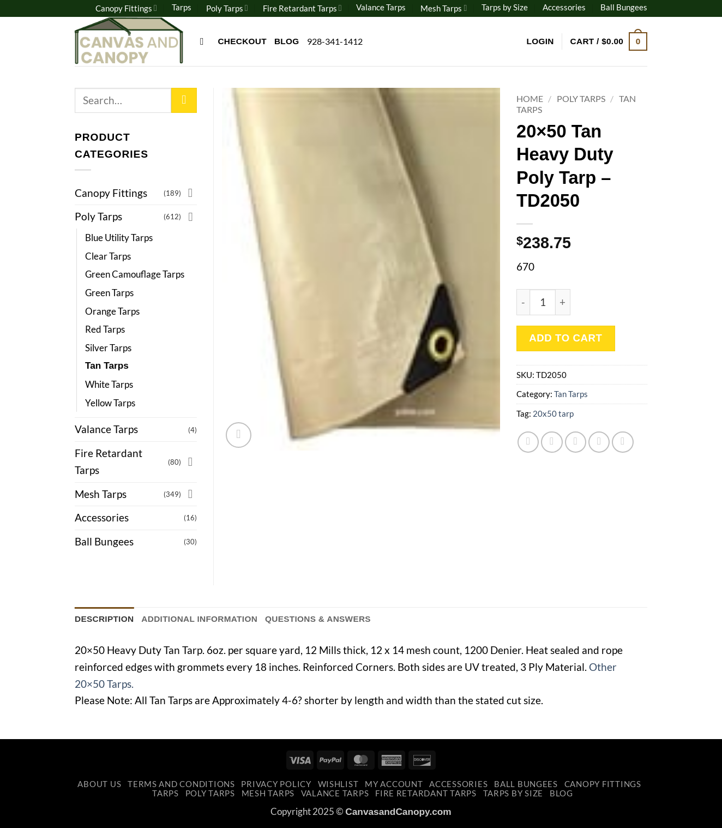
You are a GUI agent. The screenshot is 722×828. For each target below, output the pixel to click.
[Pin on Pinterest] (599, 442)
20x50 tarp (553, 413)
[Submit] (184, 100)
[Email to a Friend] (576, 442)
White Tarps (109, 384)
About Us (99, 784)
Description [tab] (104, 618)
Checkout (242, 41)
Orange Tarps (112, 311)
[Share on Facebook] (528, 442)
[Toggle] (190, 193)
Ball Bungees (623, 7)
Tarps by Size (505, 7)
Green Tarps (109, 292)
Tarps (181, 7)
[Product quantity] (543, 302)
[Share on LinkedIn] (623, 442)
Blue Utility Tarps (119, 237)
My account (394, 784)
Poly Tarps (227, 8)
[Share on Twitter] (552, 442)
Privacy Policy (276, 784)
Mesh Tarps (443, 8)
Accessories (564, 7)
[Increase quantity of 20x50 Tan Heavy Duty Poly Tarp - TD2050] (563, 302)
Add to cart (565, 338)
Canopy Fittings (126, 8)
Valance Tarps (381, 7)
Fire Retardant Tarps (302, 8)
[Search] (205, 41)
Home (529, 98)
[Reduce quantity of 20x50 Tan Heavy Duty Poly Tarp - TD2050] (523, 302)
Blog (286, 41)
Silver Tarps (108, 347)
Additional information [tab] (199, 618)
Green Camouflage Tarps (134, 274)
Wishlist (338, 784)
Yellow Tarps (110, 403)
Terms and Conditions (181, 784)
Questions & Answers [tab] (318, 618)
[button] (539, 41)
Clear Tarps (108, 256)
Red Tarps (105, 329)
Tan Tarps (571, 394)
